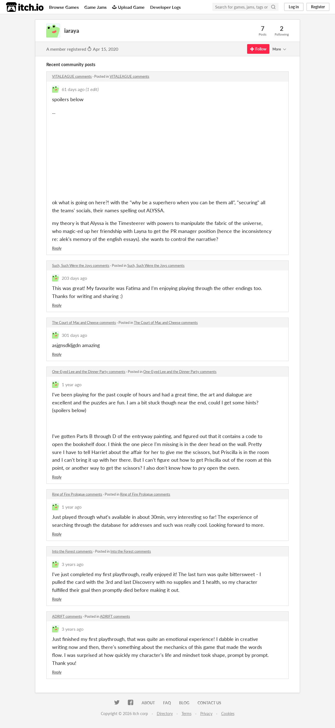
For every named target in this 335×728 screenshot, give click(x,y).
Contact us (209, 702)
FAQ (167, 702)
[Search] (273, 7)
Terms (186, 713)
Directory (165, 713)
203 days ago (74, 278)
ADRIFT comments (67, 616)
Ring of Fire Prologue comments (77, 494)
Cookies (227, 713)
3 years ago (72, 564)
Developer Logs (165, 7)
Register (318, 6)
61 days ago (73, 89)
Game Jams (95, 7)
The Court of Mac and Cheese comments (84, 322)
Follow (258, 49)
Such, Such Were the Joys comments (80, 265)
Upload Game (128, 7)
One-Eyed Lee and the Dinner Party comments (88, 371)
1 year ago (72, 384)
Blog (184, 702)
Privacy (206, 713)
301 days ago (74, 335)
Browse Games (64, 7)
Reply (56, 248)
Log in (294, 6)
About (148, 702)
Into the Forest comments (72, 551)
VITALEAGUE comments (72, 76)
